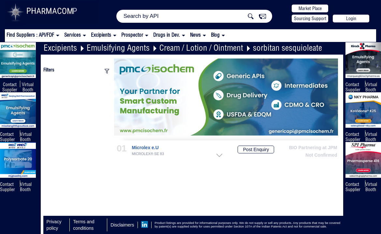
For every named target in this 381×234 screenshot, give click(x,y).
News (195, 35)
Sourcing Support (310, 18)
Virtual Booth (26, 136)
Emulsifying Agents (118, 48)
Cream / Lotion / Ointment (201, 48)
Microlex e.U (145, 147)
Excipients (60, 48)
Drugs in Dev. (166, 35)
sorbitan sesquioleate (287, 48)
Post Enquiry (256, 149)
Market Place (310, 8)
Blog (215, 35)
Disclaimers (122, 225)
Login (351, 18)
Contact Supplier (9, 87)
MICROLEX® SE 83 (148, 154)
